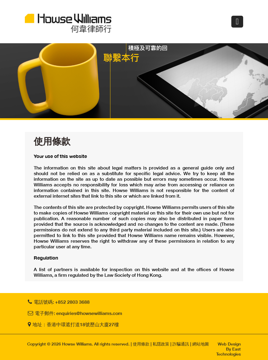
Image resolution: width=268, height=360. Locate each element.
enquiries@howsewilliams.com (89, 313)
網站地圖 (200, 343)
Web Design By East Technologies (228, 348)
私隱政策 (161, 343)
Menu (237, 21)
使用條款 (141, 343)
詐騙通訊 (180, 343)
